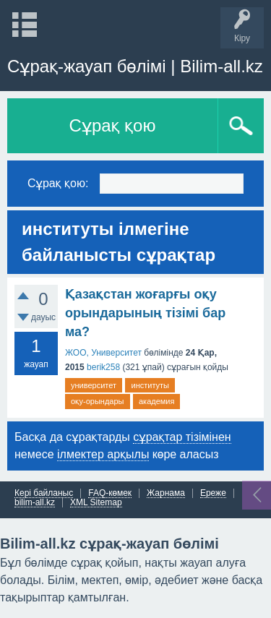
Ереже (213, 493)
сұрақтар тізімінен (182, 437)
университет (93, 385)
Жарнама (166, 493)
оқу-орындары (97, 401)
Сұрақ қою (112, 125)
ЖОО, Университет (103, 353)
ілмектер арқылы (103, 454)
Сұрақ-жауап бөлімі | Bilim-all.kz (135, 66)
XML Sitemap (96, 502)
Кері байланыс (43, 493)
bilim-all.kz (34, 502)
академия (157, 401)
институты (150, 385)
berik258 (103, 367)
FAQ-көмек (110, 493)
